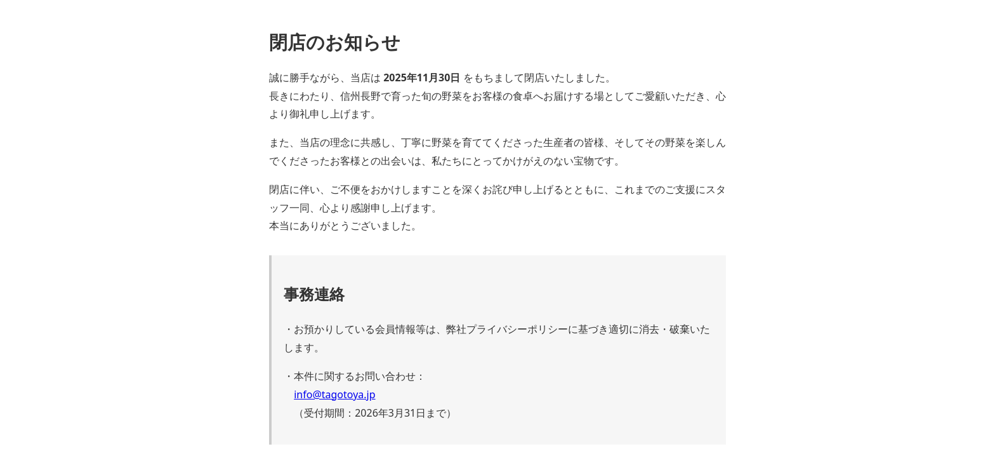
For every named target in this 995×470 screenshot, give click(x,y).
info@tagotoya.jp (334, 394)
